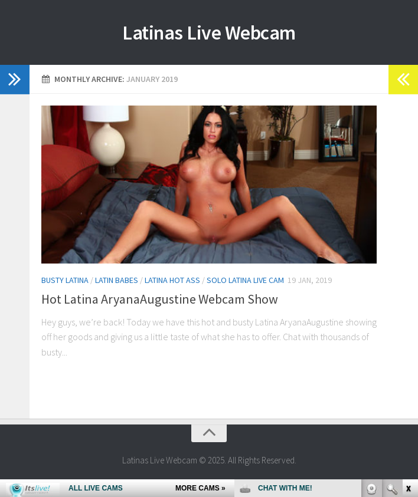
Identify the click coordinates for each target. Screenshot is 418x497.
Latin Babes (116, 280)
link (407, 312)
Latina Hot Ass (172, 280)
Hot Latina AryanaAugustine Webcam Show (159, 299)
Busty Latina (65, 280)
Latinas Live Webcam (209, 32)
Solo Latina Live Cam (245, 280)
